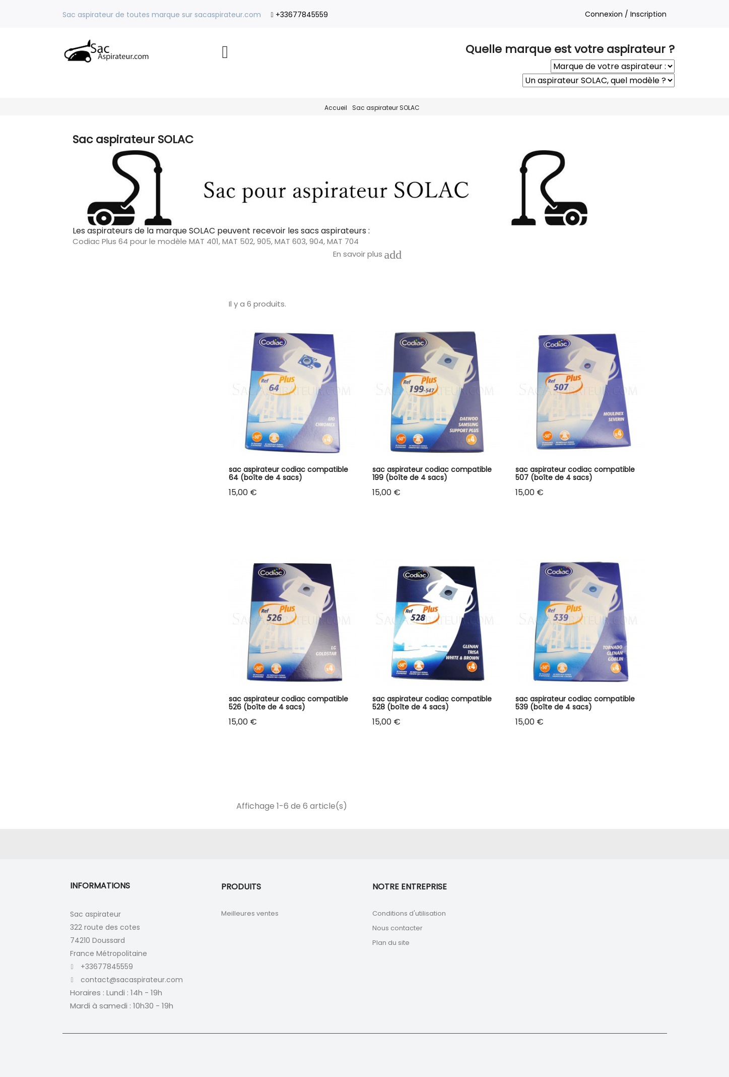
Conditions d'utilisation (409, 913)
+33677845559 (302, 15)
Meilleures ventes (250, 913)
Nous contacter (397, 928)
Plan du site (391, 942)
